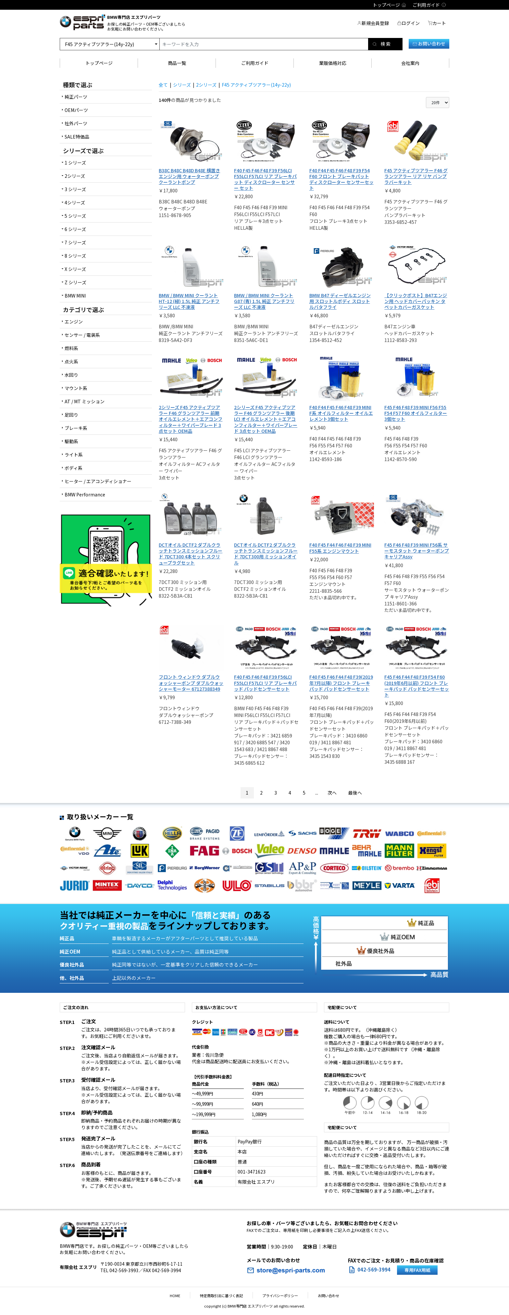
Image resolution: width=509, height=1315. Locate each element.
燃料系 (71, 348)
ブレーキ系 (76, 428)
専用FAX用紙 (417, 1270)
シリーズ (182, 84)
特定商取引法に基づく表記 (224, 1295)
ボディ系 (73, 468)
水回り (71, 374)
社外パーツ (76, 123)
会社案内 (410, 63)
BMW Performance (85, 494)
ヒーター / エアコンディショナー (98, 481)
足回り (71, 414)
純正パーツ (76, 96)
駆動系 (71, 441)
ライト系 (74, 454)
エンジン (74, 321)
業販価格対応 (332, 63)
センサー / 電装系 (82, 335)
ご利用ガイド (254, 63)
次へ (332, 792)
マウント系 (76, 388)
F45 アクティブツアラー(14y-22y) (256, 84)
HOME (185, 1295)
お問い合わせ (429, 43)
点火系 (71, 361)
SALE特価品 (77, 136)
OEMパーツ (76, 110)
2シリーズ (206, 84)
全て (163, 84)
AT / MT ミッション (85, 401)
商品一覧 (177, 63)
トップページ (99, 63)
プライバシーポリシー (277, 1295)
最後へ (355, 792)
